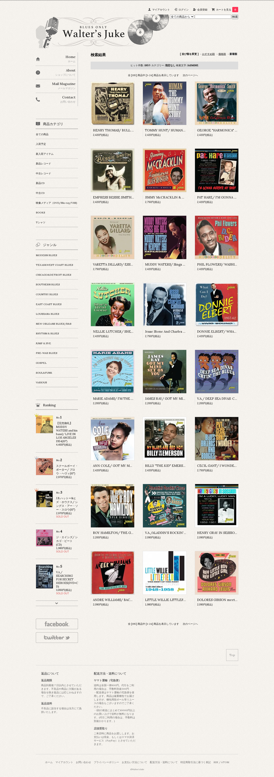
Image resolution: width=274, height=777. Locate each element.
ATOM (225, 762)
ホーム (49, 762)
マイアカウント (161, 9)
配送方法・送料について (164, 762)
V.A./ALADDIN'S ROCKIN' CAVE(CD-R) (174, 533)
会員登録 (202, 9)
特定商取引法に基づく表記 (195, 762)
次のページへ (190, 75)
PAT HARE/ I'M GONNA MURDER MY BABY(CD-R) (235, 197)
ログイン (184, 9)
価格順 (222, 54)
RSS (216, 762)
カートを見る (227, 9)
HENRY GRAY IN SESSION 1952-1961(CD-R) (229, 533)
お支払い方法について (134, 762)
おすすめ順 (208, 54)
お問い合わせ (83, 762)
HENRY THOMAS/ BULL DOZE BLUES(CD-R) (127, 130)
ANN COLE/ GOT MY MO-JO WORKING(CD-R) (129, 466)
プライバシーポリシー (106, 762)
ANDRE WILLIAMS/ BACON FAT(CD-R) (122, 600)
